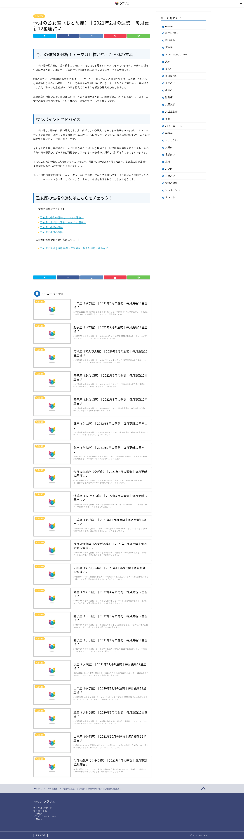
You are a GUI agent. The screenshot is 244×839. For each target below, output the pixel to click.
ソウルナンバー (174, 190)
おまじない (171, 140)
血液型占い (171, 76)
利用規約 (38, 813)
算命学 (169, 47)
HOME (169, 26)
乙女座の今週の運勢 (51, 227)
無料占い (170, 147)
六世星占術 (171, 111)
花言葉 (169, 133)
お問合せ (38, 819)
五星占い (170, 176)
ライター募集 (40, 811)
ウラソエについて (42, 808)
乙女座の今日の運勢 (51, 232)
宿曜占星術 (171, 183)
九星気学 (170, 104)
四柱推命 (170, 40)
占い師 (169, 168)
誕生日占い (171, 33)
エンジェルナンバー (176, 54)
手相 (167, 118)
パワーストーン (174, 126)
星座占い (170, 90)
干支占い (170, 83)
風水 (167, 61)
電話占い (170, 154)
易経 (167, 161)
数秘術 (169, 97)
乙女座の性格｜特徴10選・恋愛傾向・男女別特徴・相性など (74, 248)
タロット (170, 197)
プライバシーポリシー (45, 816)
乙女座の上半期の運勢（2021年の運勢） (63, 222)
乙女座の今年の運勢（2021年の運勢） (62, 217)
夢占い (169, 68)
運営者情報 (40, 835)
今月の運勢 (39, 16)
